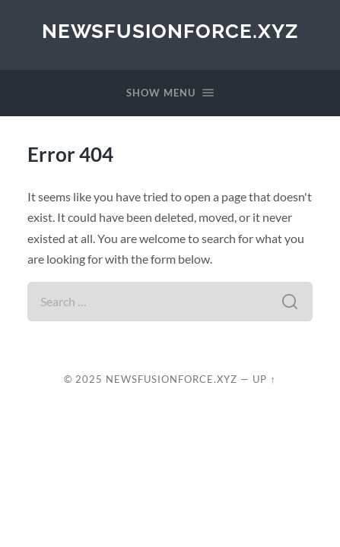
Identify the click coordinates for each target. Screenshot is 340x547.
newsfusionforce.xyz (170, 31)
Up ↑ (264, 379)
